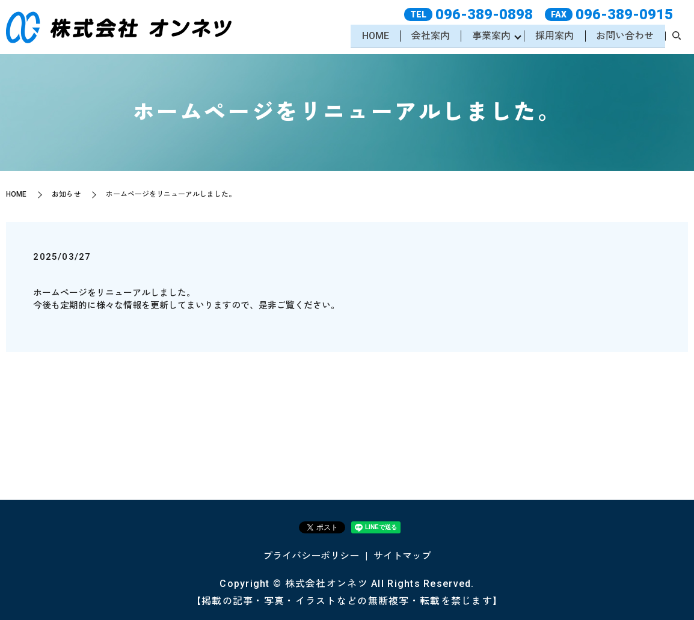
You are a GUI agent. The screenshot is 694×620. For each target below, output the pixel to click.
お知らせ (66, 194)
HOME (371, 36)
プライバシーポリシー (311, 556)
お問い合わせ (624, 36)
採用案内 (553, 36)
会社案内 (427, 36)
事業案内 (489, 36)
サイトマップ (402, 556)
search (676, 37)
